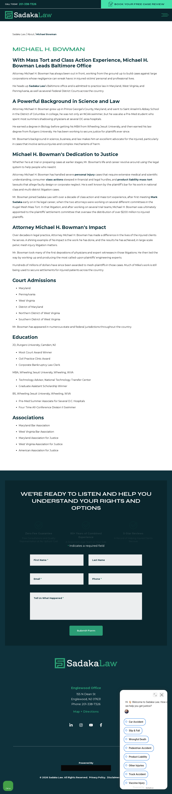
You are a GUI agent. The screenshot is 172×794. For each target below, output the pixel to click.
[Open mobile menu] (164, 15)
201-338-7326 (27, 4)
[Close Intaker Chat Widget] (161, 694)
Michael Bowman (46, 34)
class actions (54, 179)
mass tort (145, 179)
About (30, 34)
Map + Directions (86, 711)
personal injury (85, 174)
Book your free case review (136, 4)
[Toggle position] (155, 694)
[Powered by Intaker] (145, 787)
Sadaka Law (18, 34)
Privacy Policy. (97, 777)
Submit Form (86, 630)
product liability (128, 179)
